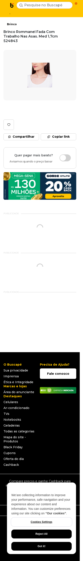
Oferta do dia (13, 459)
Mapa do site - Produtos (14, 439)
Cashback (11, 465)
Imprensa (11, 376)
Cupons (9, 453)
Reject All (41, 533)
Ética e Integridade (18, 382)
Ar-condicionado (16, 408)
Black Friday (13, 447)
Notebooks (12, 420)
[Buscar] (21, 5)
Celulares (10, 402)
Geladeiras (11, 425)
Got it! (41, 546)
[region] (41, 518)
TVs (6, 414)
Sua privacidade (15, 370)
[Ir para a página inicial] (12, 5)
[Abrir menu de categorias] (5, 5)
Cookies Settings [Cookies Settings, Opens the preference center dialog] (41, 521)
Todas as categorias (18, 431)
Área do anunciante (18, 392)
